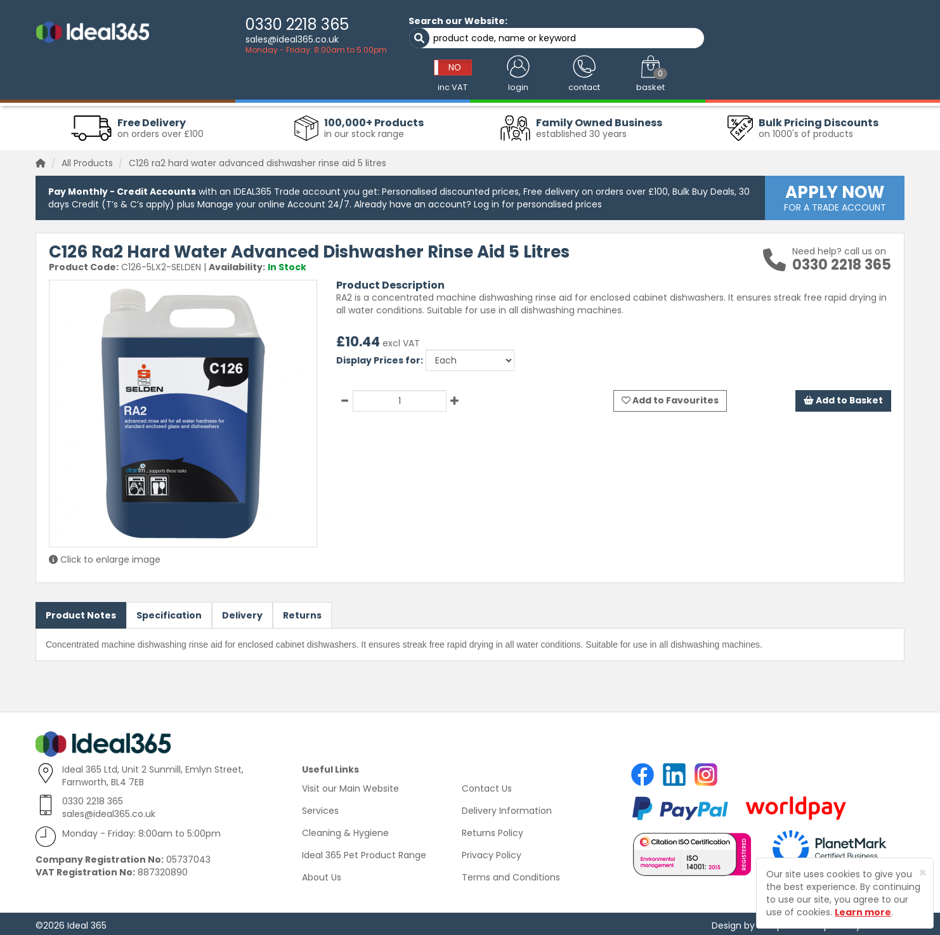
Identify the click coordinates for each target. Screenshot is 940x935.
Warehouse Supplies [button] (794, 83)
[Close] (922, 872)
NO (689, 27)
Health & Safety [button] (617, 83)
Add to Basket (843, 397)
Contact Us (487, 785)
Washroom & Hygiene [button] (297, 83)
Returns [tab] (302, 612)
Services (320, 807)
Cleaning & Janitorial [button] (187, 83)
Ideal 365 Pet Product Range (364, 852)
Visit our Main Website (350, 785)
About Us (321, 874)
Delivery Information (507, 807)
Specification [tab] (169, 612)
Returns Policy (492, 829)
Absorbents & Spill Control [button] (417, 83)
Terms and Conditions (511, 874)
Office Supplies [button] (700, 83)
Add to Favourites (670, 397)
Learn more (863, 912)
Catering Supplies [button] (528, 83)
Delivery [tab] (242, 612)
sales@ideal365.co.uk (256, 39)
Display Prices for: (379, 357)
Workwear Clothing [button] (85, 83)
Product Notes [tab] (81, 612)
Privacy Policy (491, 852)
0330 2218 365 (261, 24)
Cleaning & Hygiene (345, 829)
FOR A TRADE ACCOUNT (835, 194)
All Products (87, 160)
